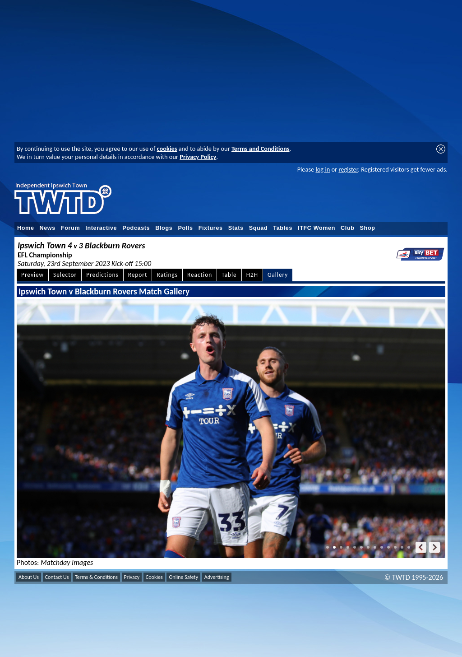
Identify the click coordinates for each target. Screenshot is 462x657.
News (47, 228)
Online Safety (183, 577)
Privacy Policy (198, 157)
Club (348, 228)
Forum (70, 228)
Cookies (154, 577)
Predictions (102, 275)
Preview (32, 275)
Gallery (278, 275)
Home (25, 228)
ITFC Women (316, 228)
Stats (236, 228)
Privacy (132, 577)
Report (138, 275)
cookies (167, 148)
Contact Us (57, 577)
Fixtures (211, 228)
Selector (65, 275)
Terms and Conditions (260, 148)
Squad (258, 228)
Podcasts (136, 228)
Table (229, 275)
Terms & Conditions (96, 577)
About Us (28, 577)
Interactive (101, 228)
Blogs (163, 228)
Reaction (199, 275)
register (348, 169)
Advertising (216, 577)
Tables (282, 228)
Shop (367, 228)
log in (322, 169)
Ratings (167, 275)
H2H (252, 275)
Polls (185, 228)
